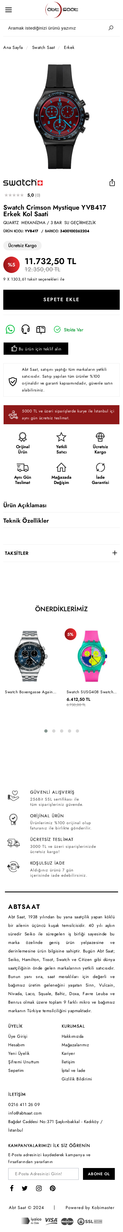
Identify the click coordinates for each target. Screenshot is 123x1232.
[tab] (61, 553)
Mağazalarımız (75, 1045)
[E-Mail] (41, 330)
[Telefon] (26, 330)
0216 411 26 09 (24, 1104)
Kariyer (68, 1053)
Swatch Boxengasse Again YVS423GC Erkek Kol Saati (30, 692)
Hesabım (16, 1045)
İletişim (68, 1062)
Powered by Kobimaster (90, 1207)
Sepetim (16, 1070)
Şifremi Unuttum (23, 1062)
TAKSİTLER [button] (17, 553)
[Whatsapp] (10, 330)
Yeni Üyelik (19, 1053)
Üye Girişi (17, 1036)
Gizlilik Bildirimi (77, 1079)
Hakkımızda (73, 1036)
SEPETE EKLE (61, 299)
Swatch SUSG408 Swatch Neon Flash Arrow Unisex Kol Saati (94, 692)
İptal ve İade (74, 1070)
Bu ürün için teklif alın (36, 349)
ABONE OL (99, 1174)
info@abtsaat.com (25, 1113)
